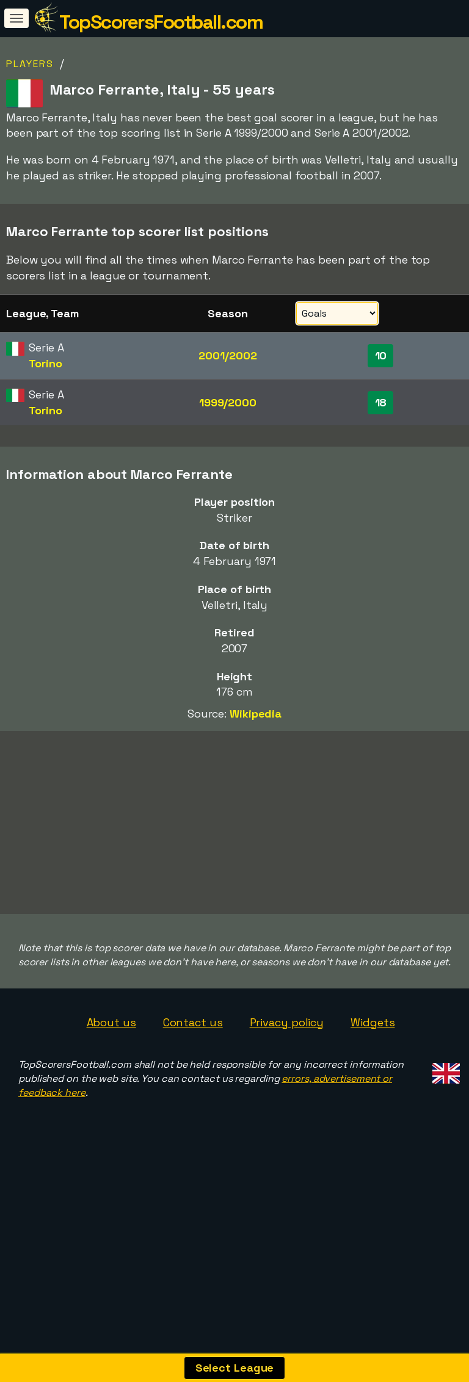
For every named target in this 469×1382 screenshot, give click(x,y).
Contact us (193, 1022)
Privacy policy (287, 1022)
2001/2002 (227, 355)
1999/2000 (227, 402)
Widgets (372, 1022)
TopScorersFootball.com (161, 22)
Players (30, 63)
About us (111, 1022)
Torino (45, 363)
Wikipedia (256, 714)
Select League (234, 1368)
